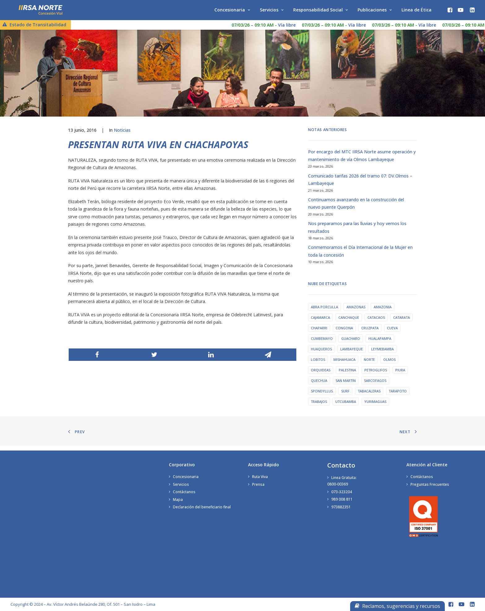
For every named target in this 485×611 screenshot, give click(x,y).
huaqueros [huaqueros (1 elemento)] (321, 354)
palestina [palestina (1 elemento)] (347, 375)
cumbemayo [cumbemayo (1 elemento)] (322, 344)
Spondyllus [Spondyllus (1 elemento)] (322, 396)
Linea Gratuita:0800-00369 (342, 482)
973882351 (341, 508)
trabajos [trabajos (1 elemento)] (319, 407)
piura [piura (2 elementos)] (400, 375)
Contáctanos (184, 492)
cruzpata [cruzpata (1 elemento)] (370, 333)
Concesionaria (232, 12)
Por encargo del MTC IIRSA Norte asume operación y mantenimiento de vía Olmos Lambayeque (362, 161)
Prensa (258, 485)
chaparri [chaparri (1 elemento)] (319, 333)
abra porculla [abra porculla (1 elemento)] (324, 312)
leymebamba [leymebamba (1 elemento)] (382, 354)
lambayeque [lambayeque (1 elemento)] (351, 354)
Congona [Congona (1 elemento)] (344, 333)
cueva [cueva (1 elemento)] (392, 333)
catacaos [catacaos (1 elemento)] (376, 323)
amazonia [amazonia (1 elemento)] (383, 312)
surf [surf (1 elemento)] (345, 396)
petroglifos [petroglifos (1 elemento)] (375, 375)
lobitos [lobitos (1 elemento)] (318, 365)
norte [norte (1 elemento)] (369, 365)
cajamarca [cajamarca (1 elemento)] (320, 323)
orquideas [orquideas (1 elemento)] (320, 375)
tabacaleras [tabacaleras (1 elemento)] (369, 396)
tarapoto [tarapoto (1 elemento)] (398, 396)
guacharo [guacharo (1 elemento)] (350, 344)
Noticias (122, 136)
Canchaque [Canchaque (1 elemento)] (348, 323)
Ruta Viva (260, 477)
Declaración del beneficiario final (202, 508)
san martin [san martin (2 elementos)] (346, 386)
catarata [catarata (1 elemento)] (401, 323)
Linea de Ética (416, 12)
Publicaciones (375, 12)
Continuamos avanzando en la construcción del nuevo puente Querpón (356, 209)
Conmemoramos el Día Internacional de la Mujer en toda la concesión (360, 256)
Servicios (271, 12)
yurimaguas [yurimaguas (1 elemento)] (375, 407)
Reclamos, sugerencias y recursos (397, 606)
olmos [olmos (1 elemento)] (389, 365)
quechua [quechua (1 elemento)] (319, 386)
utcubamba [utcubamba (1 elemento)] (345, 407)
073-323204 (341, 492)
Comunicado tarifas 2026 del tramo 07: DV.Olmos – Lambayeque (360, 185)
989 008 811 (342, 500)
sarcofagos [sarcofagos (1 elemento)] (375, 386)
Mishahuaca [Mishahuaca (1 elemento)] (344, 365)
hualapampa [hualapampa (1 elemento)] (379, 344)
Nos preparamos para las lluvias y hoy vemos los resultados (357, 233)
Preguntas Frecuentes (429, 485)
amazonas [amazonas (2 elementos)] (355, 312)
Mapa (178, 500)
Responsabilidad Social (320, 12)
